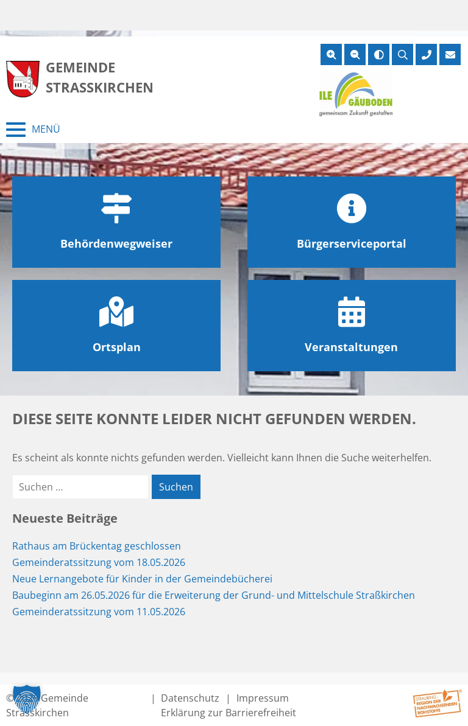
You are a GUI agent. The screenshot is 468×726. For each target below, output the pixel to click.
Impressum (262, 698)
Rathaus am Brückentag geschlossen (96, 546)
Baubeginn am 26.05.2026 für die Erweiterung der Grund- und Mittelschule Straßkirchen (213, 595)
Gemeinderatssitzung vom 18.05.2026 (98, 562)
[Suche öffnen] (402, 54)
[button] (27, 699)
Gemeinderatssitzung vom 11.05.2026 (98, 611)
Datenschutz (190, 698)
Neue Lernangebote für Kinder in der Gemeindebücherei (142, 578)
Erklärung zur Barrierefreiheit (228, 712)
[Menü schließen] (33, 129)
